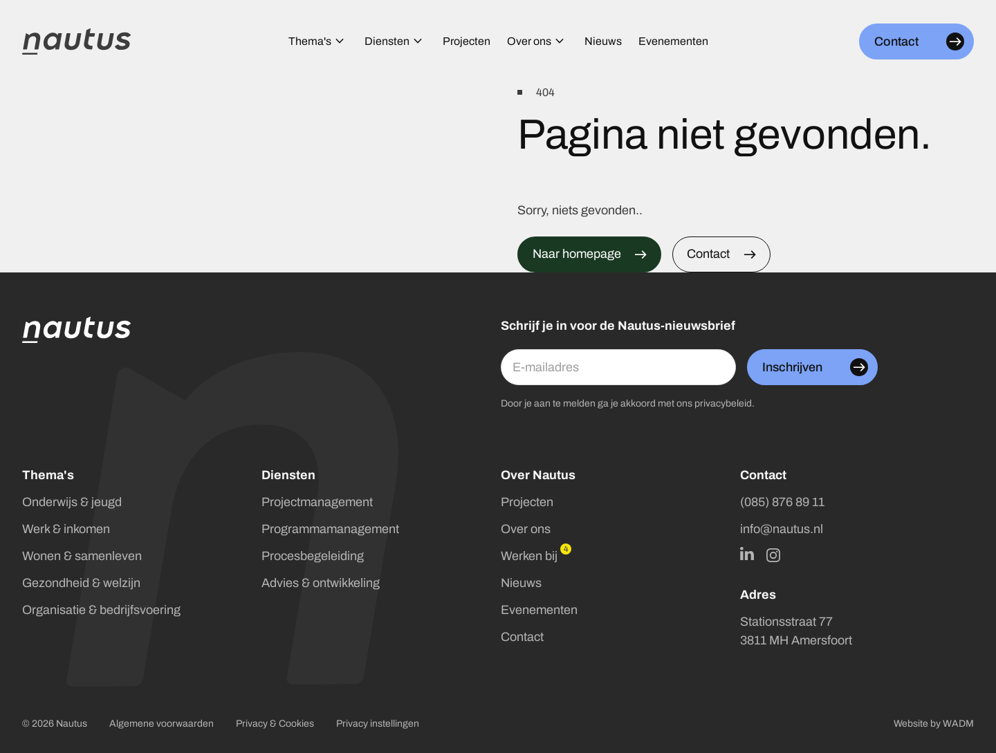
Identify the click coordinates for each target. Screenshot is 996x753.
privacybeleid (723, 403)
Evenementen (539, 610)
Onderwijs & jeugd (72, 502)
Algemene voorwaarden (161, 723)
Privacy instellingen (377, 723)
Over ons (526, 529)
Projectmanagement (317, 502)
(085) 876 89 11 (782, 502)
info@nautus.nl (781, 529)
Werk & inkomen (66, 529)
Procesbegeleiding (312, 556)
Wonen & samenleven (82, 556)
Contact (522, 637)
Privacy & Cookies (275, 723)
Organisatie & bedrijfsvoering (101, 610)
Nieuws (521, 583)
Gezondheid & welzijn (81, 583)
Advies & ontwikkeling (320, 583)
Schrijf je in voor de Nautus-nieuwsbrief (618, 326)
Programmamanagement (330, 529)
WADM (958, 723)
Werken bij (529, 556)
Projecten (527, 502)
